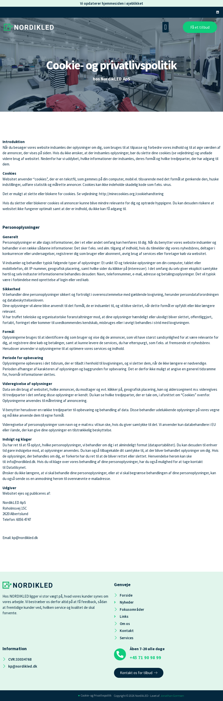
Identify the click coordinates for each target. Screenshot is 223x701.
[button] (165, 27)
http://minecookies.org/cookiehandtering (131, 193)
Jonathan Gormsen (172, 696)
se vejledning (183, 153)
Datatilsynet (16, 467)
